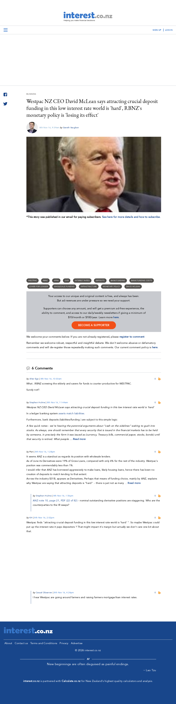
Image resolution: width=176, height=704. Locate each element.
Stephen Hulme (37, 402)
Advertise (77, 643)
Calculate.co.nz (71, 681)
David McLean (133, 286)
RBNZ (45, 280)
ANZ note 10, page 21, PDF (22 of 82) (55, 500)
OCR (67, 280)
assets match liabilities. (71, 413)
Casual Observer (44, 592)
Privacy (64, 643)
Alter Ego (34, 378)
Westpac (32, 280)
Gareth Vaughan (71, 127)
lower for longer (38, 286)
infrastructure (89, 286)
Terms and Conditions (43, 643)
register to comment (131, 336)
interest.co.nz (31, 681)
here (116, 317)
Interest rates (82, 280)
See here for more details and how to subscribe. (131, 217)
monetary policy (111, 286)
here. (155, 347)
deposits (100, 280)
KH (31, 517)
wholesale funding (64, 286)
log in (168, 30)
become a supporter (93, 325)
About (8, 643)
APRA (56, 280)
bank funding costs (141, 280)
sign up (157, 30)
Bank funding (118, 280)
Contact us (21, 643)
